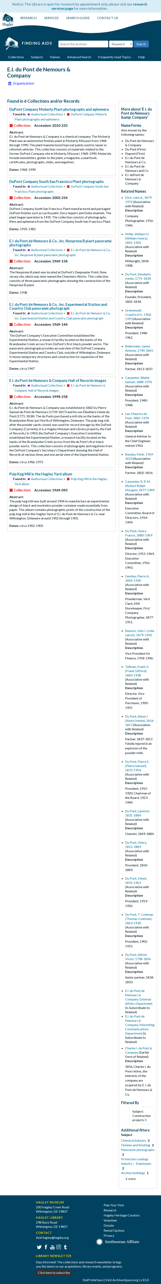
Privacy (109, 1235)
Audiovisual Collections (47, 114)
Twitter (39, 1247)
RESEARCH (28, 18)
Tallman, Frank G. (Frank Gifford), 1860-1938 (137, 671)
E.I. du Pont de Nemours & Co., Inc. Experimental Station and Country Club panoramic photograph (58, 306)
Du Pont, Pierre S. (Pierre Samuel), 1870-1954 (137, 766)
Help (141, 57)
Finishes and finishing (136, 1145)
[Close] (158, 4)
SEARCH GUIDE (78, 18)
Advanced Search (79, 57)
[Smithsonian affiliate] (118, 1241)
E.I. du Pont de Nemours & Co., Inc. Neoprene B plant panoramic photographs (60, 243)
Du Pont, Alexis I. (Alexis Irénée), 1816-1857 (140, 720)
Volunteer (110, 1220)
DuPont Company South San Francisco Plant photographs (56, 181)
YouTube (52, 1247)
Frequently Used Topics (114, 57)
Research (110, 1210)
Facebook (45, 1247)
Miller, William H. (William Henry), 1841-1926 (137, 238)
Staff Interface (93, 1280)
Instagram (58, 1247)
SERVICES (51, 18)
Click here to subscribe (54, 1272)
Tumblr (65, 1247)
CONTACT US (107, 18)
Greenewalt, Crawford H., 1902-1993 (138, 314)
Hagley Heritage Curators (122, 1215)
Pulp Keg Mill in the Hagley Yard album (40, 474)
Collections (16, 57)
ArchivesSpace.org (125, 1280)
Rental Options (114, 1230)
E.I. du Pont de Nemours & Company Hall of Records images (57, 380)
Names (55, 57)
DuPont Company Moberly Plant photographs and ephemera (59, 109)
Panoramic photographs (138, 1150)
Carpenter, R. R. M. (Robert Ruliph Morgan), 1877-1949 (140, 485)
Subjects (37, 57)
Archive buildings (133, 1173)
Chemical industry (134, 1140)
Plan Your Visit (114, 1205)
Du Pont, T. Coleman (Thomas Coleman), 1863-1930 (139, 918)
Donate (109, 1225)
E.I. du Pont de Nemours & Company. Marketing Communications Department (140, 1024)
